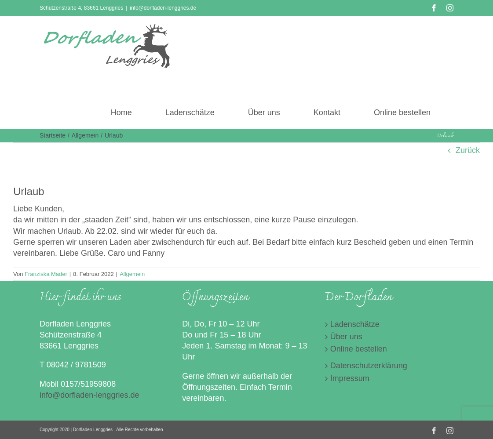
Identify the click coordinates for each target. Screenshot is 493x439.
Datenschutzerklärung (368, 365)
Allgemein (132, 274)
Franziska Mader (46, 274)
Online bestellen (358, 349)
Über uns (346, 336)
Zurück (468, 150)
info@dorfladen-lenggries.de (163, 8)
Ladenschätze (355, 324)
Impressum (349, 378)
